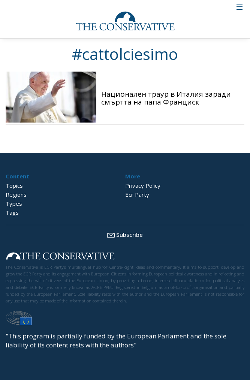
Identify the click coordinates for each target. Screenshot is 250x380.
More (132, 176)
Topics (14, 185)
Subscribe (125, 235)
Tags (12, 212)
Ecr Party (137, 194)
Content (17, 176)
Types (14, 203)
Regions (16, 194)
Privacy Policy (142, 185)
